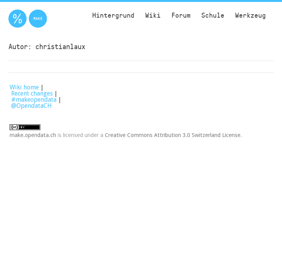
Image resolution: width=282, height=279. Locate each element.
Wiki (153, 15)
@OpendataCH (31, 105)
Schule (212, 15)
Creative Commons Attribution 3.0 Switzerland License (173, 135)
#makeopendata (33, 99)
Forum (181, 15)
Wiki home (24, 87)
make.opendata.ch (33, 135)
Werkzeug (250, 15)
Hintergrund (113, 15)
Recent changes (32, 93)
